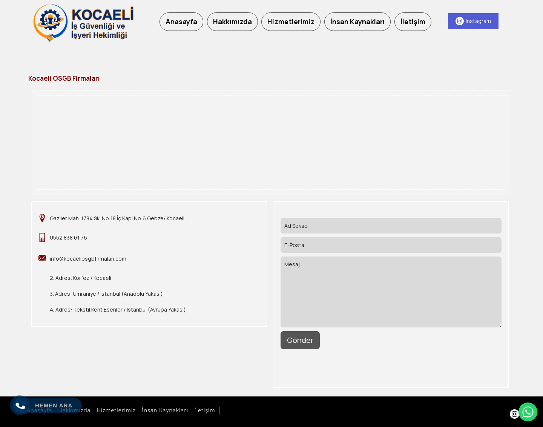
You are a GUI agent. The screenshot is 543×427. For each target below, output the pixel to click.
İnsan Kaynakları (164, 410)
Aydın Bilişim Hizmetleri (255, 410)
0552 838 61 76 (68, 237)
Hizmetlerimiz (114, 410)
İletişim (203, 410)
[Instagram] (473, 21)
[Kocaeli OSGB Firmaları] (83, 23)
